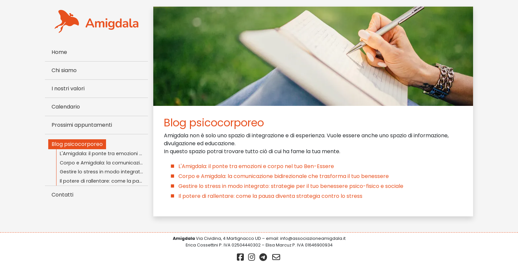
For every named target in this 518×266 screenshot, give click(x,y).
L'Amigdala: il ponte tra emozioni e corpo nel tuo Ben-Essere (104, 153)
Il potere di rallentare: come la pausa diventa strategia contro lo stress (104, 181)
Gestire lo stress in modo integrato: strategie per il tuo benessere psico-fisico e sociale (104, 171)
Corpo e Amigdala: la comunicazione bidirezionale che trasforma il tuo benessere (104, 162)
